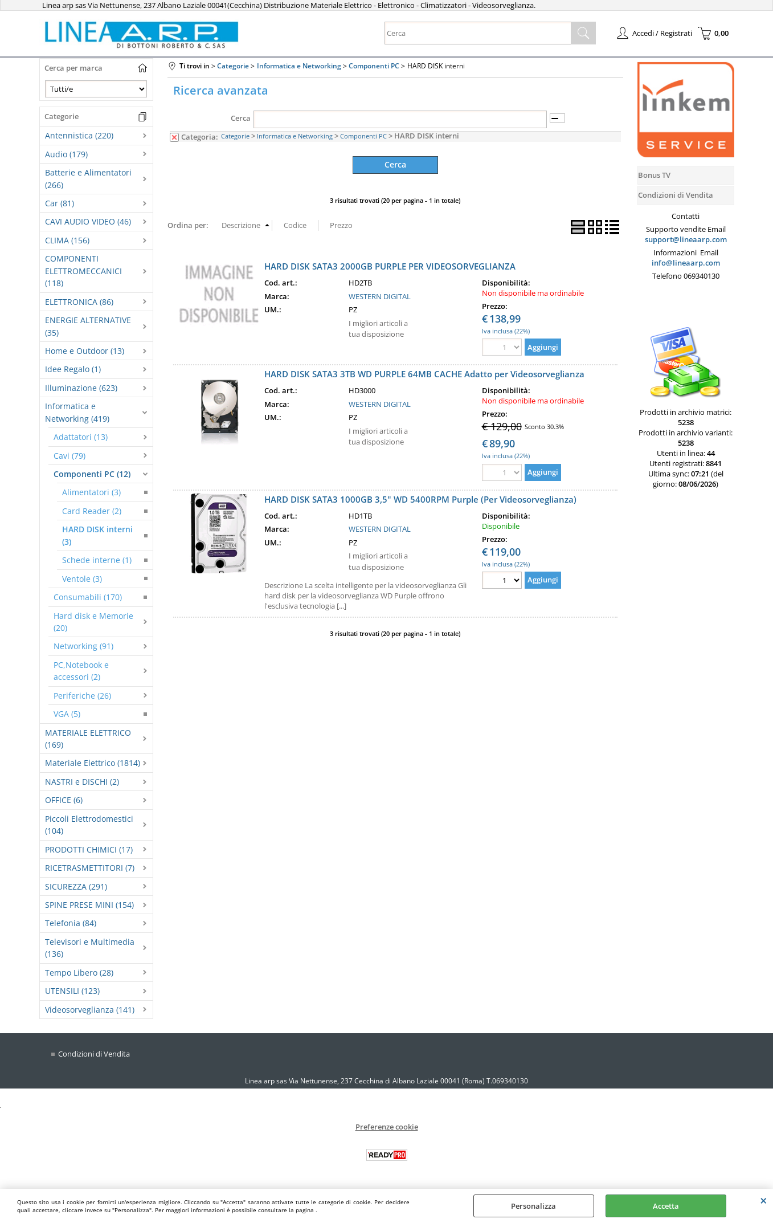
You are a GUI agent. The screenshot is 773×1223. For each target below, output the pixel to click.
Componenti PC (363, 136)
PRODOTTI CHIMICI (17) (89, 849)
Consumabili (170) (88, 597)
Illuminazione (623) (81, 387)
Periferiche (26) (82, 695)
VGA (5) (67, 713)
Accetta (666, 1206)
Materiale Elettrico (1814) (92, 762)
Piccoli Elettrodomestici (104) (89, 824)
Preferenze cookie (386, 1127)
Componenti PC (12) (92, 473)
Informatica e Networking (295, 136)
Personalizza (533, 1206)
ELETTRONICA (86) (79, 301)
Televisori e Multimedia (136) (89, 947)
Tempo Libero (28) (79, 972)
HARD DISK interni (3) (97, 535)
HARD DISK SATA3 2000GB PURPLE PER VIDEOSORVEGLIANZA (390, 265)
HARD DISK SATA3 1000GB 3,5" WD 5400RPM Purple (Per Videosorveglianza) (420, 498)
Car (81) (59, 203)
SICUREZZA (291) (76, 886)
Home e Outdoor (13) (84, 350)
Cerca (241, 118)
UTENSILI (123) (72, 990)
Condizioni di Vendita (94, 1054)
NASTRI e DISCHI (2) (82, 781)
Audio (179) (66, 154)
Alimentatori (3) (91, 492)
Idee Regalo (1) (73, 369)
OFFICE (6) (64, 799)
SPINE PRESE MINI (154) (89, 904)
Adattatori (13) (81, 436)
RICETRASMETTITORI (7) (89, 867)
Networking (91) (83, 646)
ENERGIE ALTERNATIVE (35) (88, 326)
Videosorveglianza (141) (89, 1009)
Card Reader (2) (91, 510)
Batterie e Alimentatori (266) (88, 178)
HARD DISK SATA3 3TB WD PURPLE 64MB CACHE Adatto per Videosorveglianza (424, 374)
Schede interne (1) (97, 560)
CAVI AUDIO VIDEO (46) (88, 221)
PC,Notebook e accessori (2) (81, 670)
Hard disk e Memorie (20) (93, 621)
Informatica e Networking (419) (77, 412)
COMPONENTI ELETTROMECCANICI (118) (83, 270)
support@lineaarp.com (686, 239)
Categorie (235, 136)
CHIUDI (763, 1200)
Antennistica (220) (79, 135)
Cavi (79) (69, 455)
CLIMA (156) (67, 240)
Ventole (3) (82, 578)
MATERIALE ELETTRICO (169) (88, 738)
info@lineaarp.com (686, 263)
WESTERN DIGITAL (380, 296)
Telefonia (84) (70, 923)
